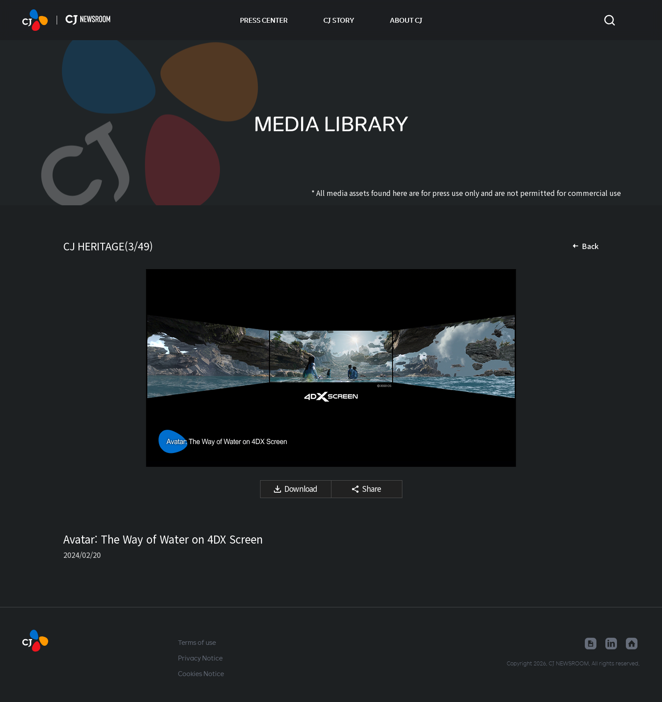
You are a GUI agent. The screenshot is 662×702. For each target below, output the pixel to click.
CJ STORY (338, 20)
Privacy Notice (200, 657)
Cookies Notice (201, 673)
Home (632, 644)
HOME (35, 20)
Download (300, 488)
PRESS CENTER (264, 20)
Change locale (634, 20)
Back (590, 246)
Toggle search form (609, 20)
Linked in (611, 644)
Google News (591, 644)
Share (371, 488)
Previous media (81, 368)
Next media (581, 368)
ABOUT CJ (406, 20)
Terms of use (197, 642)
